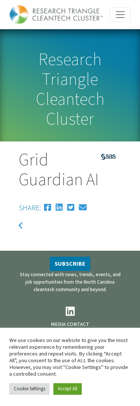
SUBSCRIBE (70, 264)
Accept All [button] (67, 388)
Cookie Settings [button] (29, 388)
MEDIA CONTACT (70, 324)
